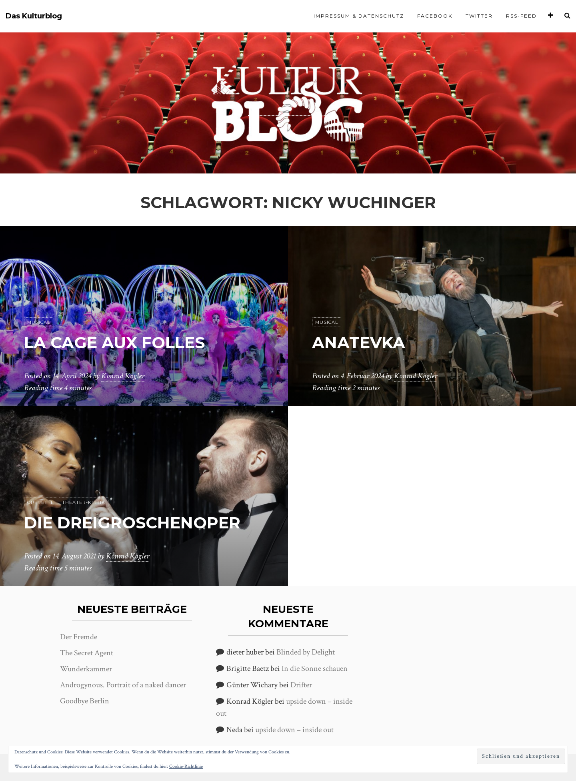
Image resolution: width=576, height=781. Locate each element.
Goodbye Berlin (84, 701)
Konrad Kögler (122, 376)
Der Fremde (78, 637)
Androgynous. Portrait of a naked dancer (123, 685)
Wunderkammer (86, 669)
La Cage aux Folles (114, 342)
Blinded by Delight (305, 652)
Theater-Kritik (83, 502)
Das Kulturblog (34, 16)
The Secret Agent (86, 653)
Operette (40, 502)
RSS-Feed (521, 16)
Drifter (301, 685)
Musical (38, 322)
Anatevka (358, 342)
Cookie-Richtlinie (186, 766)
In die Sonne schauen (315, 668)
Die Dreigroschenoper (132, 522)
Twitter (479, 16)
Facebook (434, 16)
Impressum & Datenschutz (359, 16)
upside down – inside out (294, 730)
